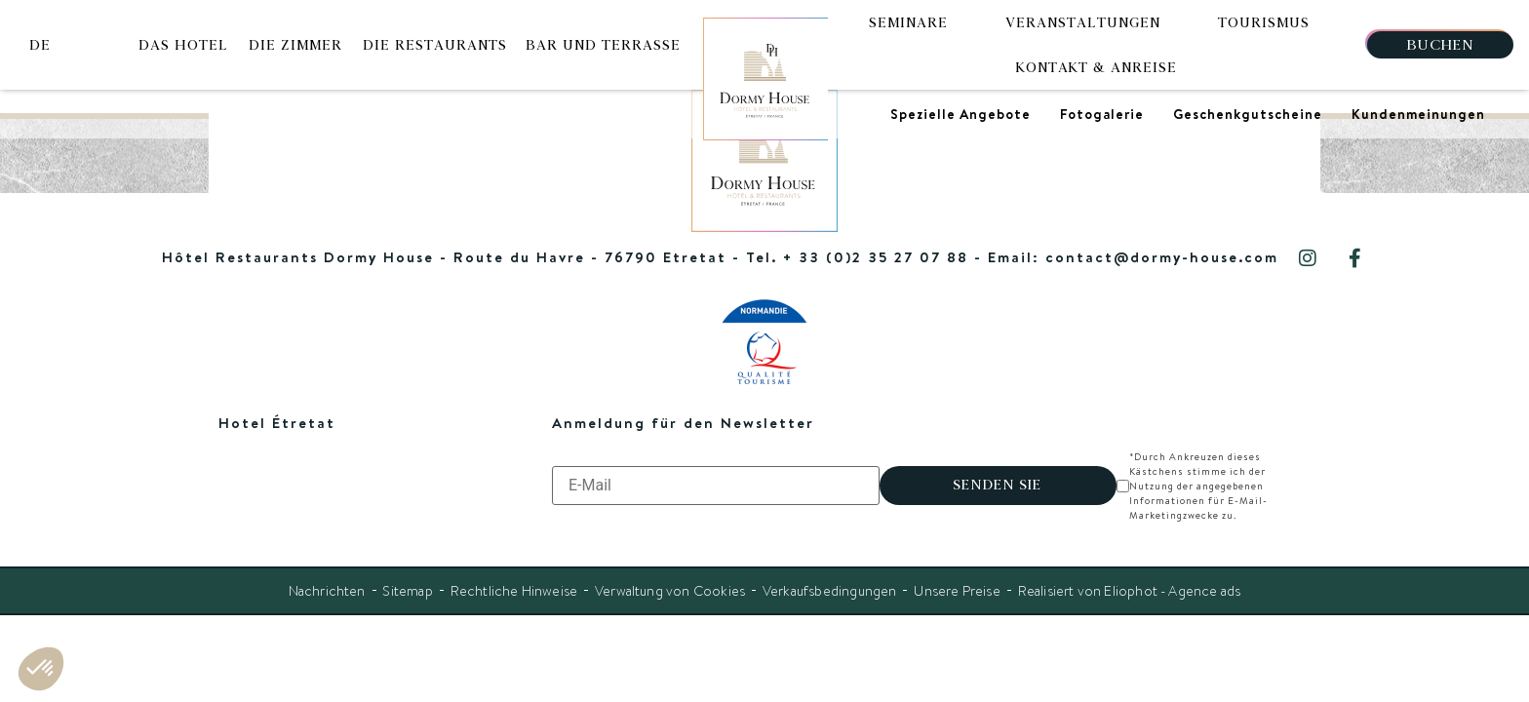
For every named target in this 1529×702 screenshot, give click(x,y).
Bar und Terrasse (604, 45)
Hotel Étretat (276, 422)
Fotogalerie (1102, 114)
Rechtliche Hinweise (512, 576)
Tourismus (1264, 22)
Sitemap (406, 576)
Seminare (908, 22)
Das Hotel (183, 45)
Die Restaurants (435, 45)
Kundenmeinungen (1418, 114)
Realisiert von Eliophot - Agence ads (1130, 576)
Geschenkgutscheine (1247, 114)
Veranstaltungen (1082, 22)
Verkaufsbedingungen (830, 576)
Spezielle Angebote (960, 114)
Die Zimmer (295, 45)
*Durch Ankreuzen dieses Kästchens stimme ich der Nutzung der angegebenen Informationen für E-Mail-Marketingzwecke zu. (1215, 478)
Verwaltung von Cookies (669, 576)
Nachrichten (325, 576)
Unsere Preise (957, 576)
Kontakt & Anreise (1096, 67)
